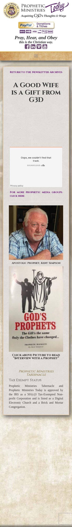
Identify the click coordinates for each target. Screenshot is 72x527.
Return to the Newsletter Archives (36, 72)
